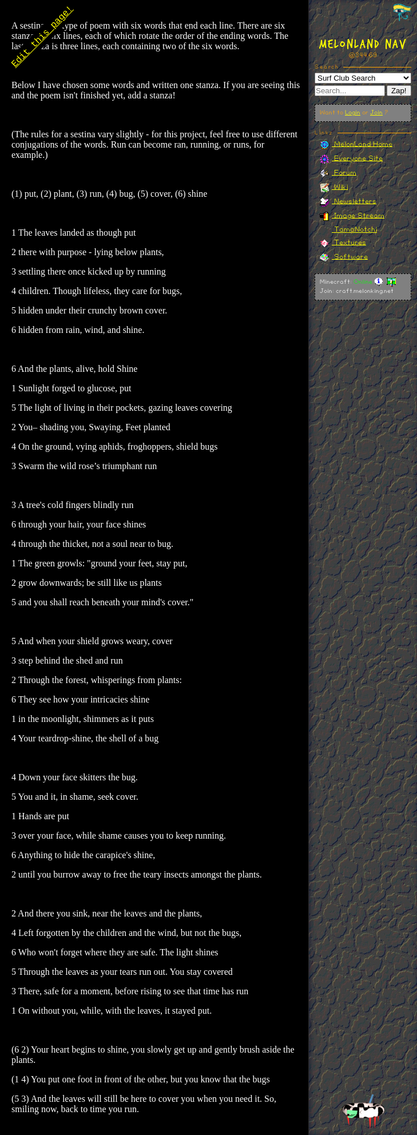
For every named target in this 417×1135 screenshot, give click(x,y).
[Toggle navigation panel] (402, 13)
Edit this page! (42, 37)
